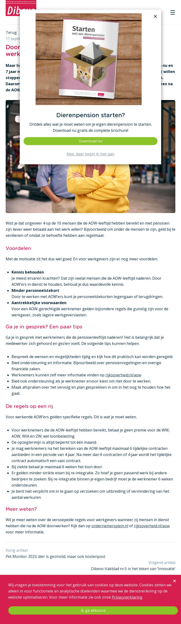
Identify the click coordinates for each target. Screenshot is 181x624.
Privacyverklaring (127, 597)
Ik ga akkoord (93, 610)
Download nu (90, 141)
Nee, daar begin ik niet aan (90, 154)
